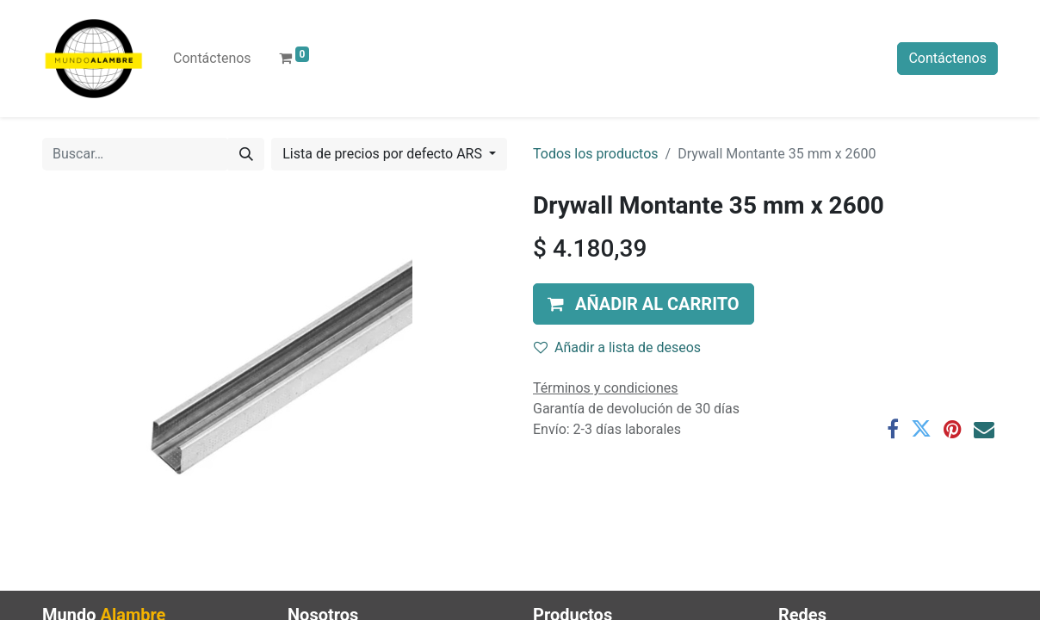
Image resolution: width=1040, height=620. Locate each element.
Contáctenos (947, 58)
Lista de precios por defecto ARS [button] (384, 154)
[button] (643, 304)
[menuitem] (212, 58)
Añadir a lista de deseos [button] (617, 347)
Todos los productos (596, 154)
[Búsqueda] (246, 154)
